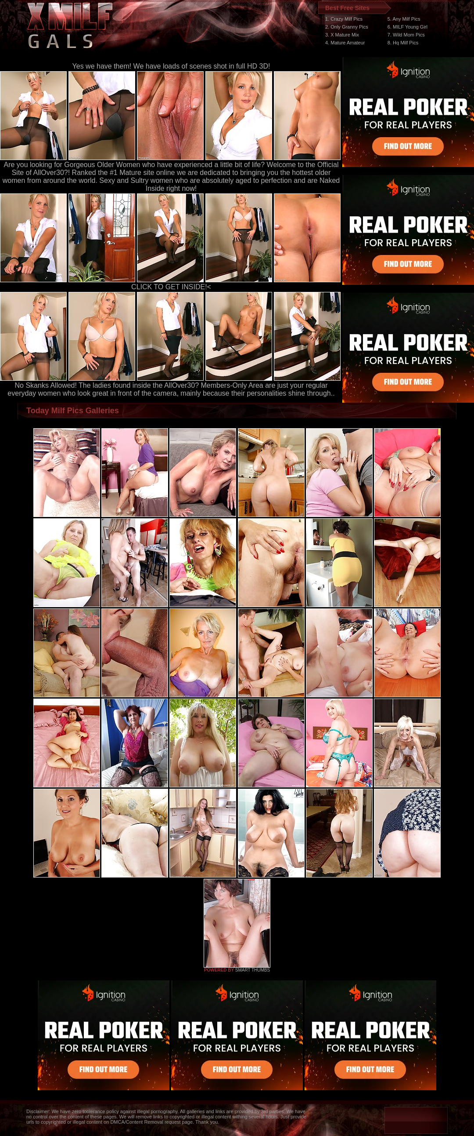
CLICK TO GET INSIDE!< (171, 287)
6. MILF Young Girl (407, 26)
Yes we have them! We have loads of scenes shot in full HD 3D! (171, 66)
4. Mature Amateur (345, 42)
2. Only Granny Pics (346, 26)
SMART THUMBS (252, 970)
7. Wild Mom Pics (406, 34)
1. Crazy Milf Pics (344, 19)
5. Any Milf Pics (404, 19)
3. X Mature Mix (342, 34)
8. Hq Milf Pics (403, 42)
